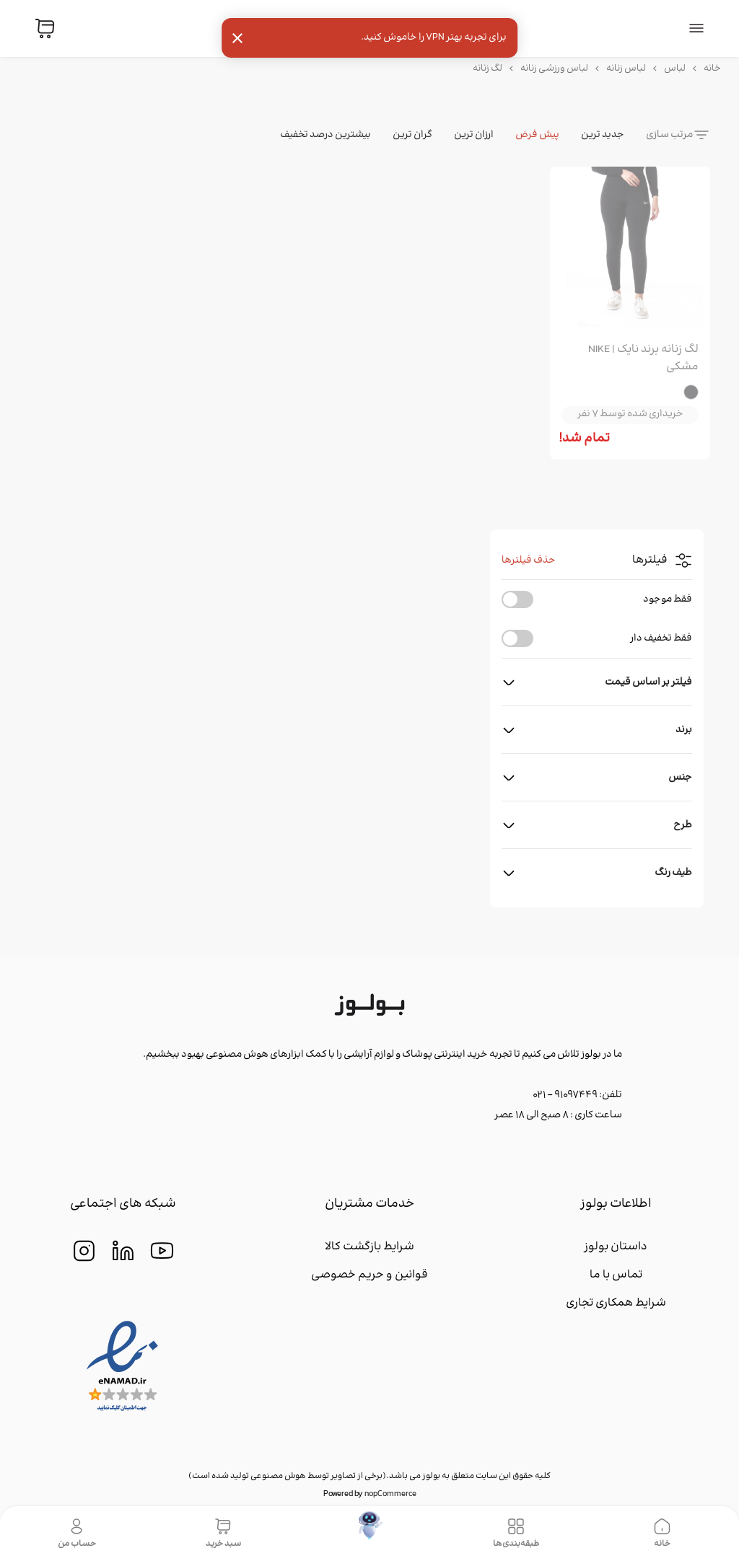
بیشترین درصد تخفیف (325, 135)
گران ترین (412, 135)
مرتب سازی (669, 135)
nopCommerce (390, 1494)
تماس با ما (616, 1275)
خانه (712, 68)
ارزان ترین (474, 135)
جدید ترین (602, 135)
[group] (630, 250)
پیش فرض (537, 135)
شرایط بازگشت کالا (369, 1247)
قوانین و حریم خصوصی (369, 1275)
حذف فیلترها (529, 560)
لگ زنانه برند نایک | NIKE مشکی (643, 358)
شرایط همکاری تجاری (616, 1303)
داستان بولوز (615, 1247)
